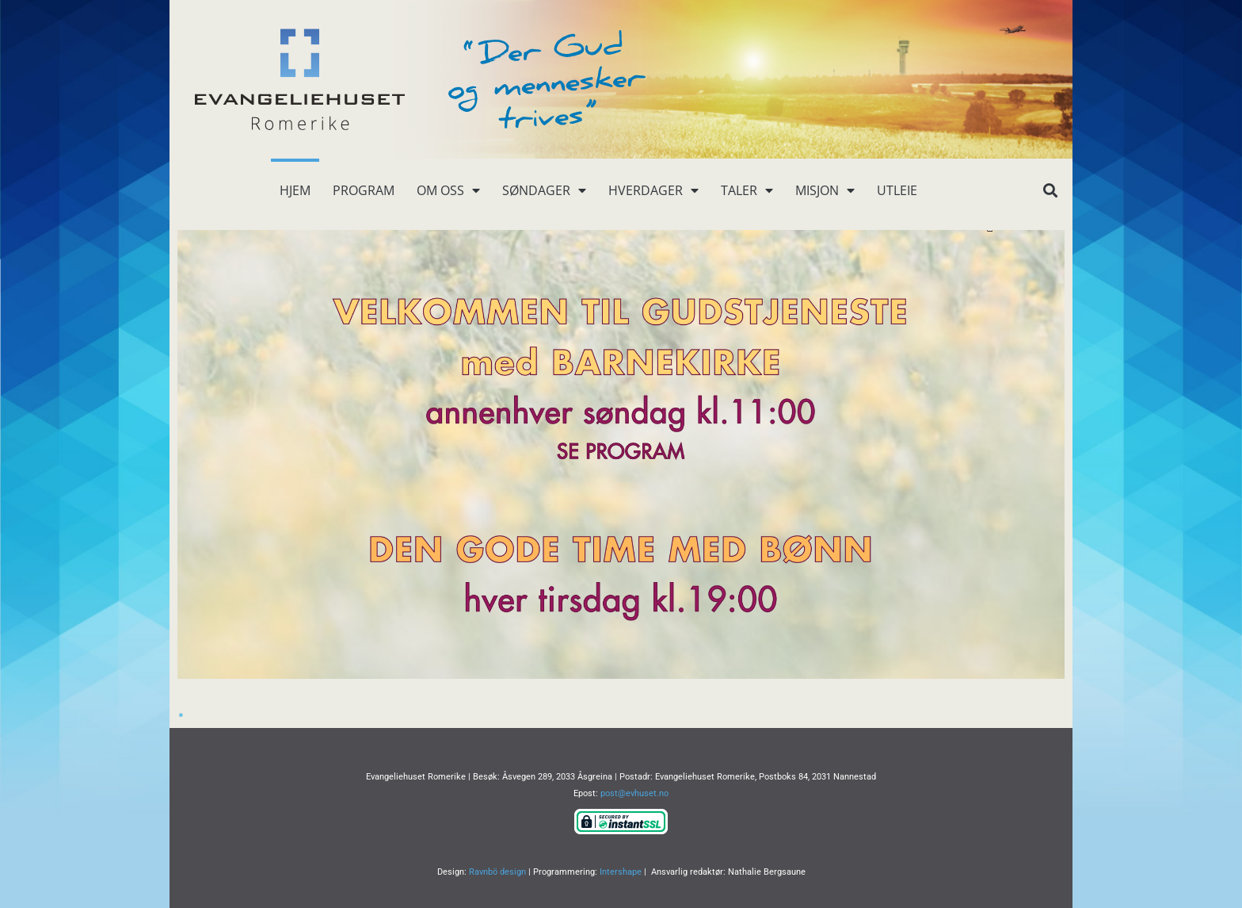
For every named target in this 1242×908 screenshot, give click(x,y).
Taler (747, 190)
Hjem (295, 190)
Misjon (825, 190)
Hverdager (653, 190)
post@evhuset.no (634, 793)
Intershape (621, 872)
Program (363, 190)
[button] (1050, 191)
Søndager (544, 190)
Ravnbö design (497, 872)
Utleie (897, 190)
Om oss (448, 190)
